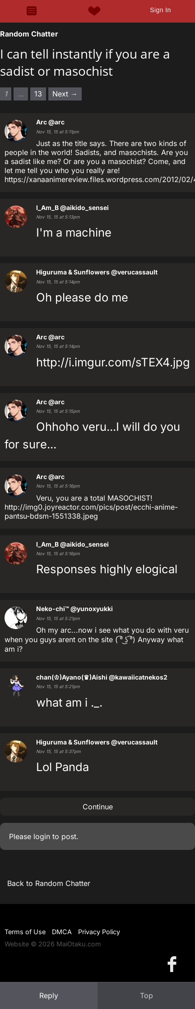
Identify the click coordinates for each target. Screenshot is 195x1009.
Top (146, 995)
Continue (98, 806)
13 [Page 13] (38, 93)
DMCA (62, 932)
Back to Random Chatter (48, 883)
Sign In (160, 10)
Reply (48, 995)
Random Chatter (29, 33)
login (41, 836)
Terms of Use (25, 932)
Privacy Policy (99, 932)
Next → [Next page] (65, 93)
